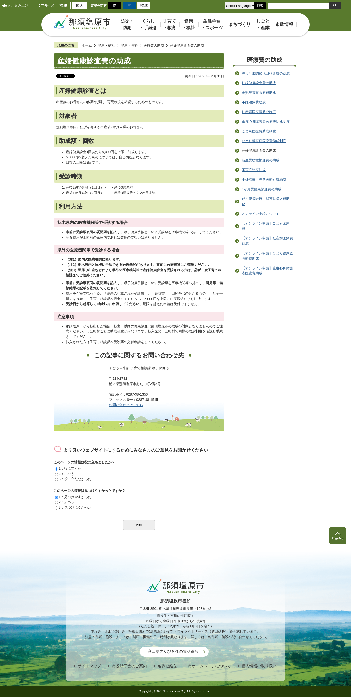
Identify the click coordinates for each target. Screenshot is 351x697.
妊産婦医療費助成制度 (259, 112)
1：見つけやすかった (73, 497)
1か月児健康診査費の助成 (261, 189)
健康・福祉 (106, 45)
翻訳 (260, 5)
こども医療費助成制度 (259, 131)
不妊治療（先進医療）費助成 (264, 179)
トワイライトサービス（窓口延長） (201, 631)
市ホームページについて (209, 666)
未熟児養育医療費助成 (259, 93)
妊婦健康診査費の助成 (259, 83)
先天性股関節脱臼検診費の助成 (266, 73)
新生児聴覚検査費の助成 (260, 160)
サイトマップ (89, 666)
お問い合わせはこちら (126, 405)
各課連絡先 (167, 666)
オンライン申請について (260, 214)
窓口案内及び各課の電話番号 (173, 651)
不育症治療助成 (254, 170)
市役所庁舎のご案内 (129, 666)
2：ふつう (64, 474)
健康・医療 (129, 45)
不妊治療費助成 (254, 102)
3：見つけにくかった (73, 507)
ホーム (87, 45)
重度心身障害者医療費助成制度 (266, 122)
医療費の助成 (154, 45)
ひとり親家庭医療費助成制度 (264, 141)
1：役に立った (68, 468)
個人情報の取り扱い (259, 666)
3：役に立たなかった (73, 479)
